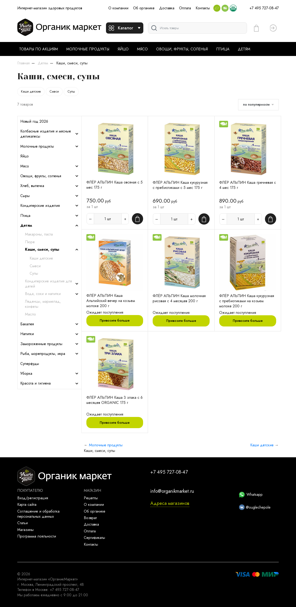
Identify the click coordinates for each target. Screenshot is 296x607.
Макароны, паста (39, 234)
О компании (118, 8)
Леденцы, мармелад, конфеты (43, 304)
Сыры (49, 195)
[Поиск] (197, 28)
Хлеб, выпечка (49, 185)
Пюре (30, 242)
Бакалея (49, 324)
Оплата (185, 8)
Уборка (49, 373)
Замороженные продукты (49, 344)
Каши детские (31, 91)
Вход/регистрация (32, 498)
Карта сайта (26, 504)
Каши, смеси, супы (52, 249)
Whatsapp (251, 494)
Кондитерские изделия (49, 205)
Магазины (25, 529)
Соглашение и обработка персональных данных (38, 514)
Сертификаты (94, 537)
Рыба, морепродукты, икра (49, 353)
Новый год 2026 (34, 121)
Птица (222, 49)
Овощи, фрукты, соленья (182, 49)
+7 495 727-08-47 (264, 8)
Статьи (22, 523)
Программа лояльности (36, 536)
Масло (30, 314)
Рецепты (91, 498)
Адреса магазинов (169, 503)
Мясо (142, 49)
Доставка (166, 8)
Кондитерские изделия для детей (52, 284)
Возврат (90, 517)
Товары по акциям (38, 49)
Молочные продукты (87, 49)
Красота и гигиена (49, 383)
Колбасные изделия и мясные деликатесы (49, 134)
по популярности (256, 104)
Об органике (144, 8)
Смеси (54, 91)
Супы (71, 91)
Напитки (49, 333)
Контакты (203, 8)
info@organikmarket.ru (172, 491)
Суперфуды (29, 363)
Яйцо (123, 49)
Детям (244, 49)
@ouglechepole (255, 507)
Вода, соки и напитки (52, 293)
